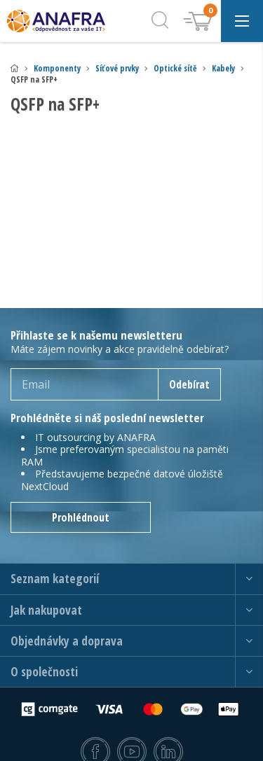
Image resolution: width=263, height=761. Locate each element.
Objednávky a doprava (67, 641)
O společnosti (44, 672)
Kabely (223, 68)
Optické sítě (175, 68)
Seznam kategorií (55, 579)
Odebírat (189, 384)
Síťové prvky (117, 68)
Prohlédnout (80, 517)
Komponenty (57, 68)
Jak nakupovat (46, 610)
